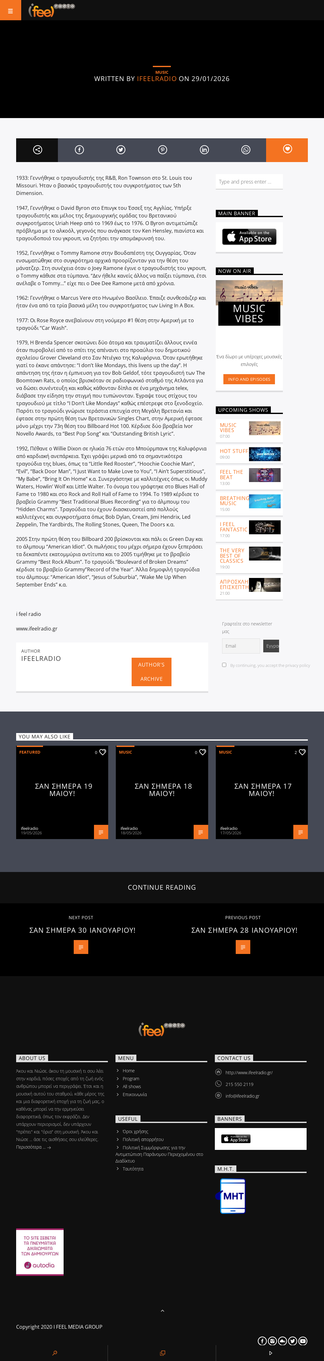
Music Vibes (228, 428)
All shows (132, 1086)
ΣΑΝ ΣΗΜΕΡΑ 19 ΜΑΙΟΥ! (64, 790)
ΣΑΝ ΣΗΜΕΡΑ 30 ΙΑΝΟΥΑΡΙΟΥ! (82, 930)
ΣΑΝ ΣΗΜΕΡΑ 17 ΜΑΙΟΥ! (263, 790)
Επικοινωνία (135, 1094)
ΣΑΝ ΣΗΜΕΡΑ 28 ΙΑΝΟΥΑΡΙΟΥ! (244, 930)
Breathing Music (235, 501)
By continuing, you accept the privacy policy (266, 665)
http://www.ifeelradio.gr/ (249, 1072)
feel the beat (231, 474)
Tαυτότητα (133, 1169)
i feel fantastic (234, 527)
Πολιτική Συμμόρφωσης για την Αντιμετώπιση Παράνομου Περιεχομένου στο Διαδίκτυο (159, 1154)
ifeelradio (157, 78)
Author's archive (151, 671)
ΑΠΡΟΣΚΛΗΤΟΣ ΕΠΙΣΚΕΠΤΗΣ (239, 584)
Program (131, 1079)
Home (129, 1071)
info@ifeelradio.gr (242, 1096)
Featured (29, 752)
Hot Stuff (234, 451)
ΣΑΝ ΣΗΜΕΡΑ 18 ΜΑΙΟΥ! (164, 790)
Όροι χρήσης (135, 1131)
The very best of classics (232, 556)
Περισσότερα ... (33, 1147)
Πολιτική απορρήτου (143, 1139)
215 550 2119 (239, 1084)
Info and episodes (249, 379)
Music (125, 752)
